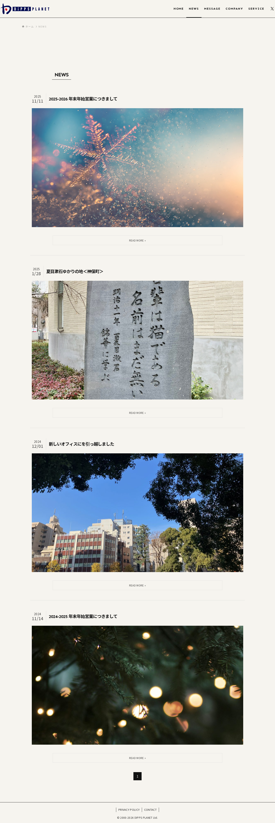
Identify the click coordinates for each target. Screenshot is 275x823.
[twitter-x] (272, 9)
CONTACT (150, 810)
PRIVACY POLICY (129, 810)
